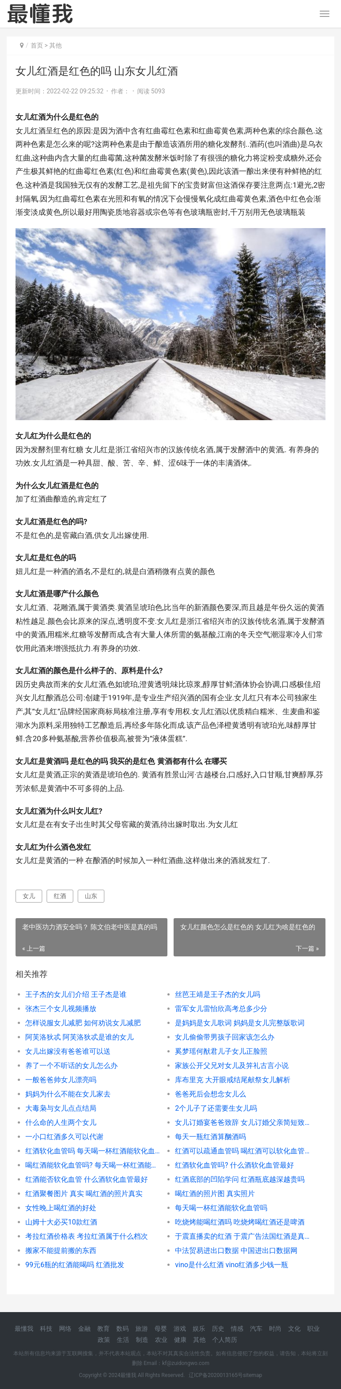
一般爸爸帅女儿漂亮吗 (60, 1080)
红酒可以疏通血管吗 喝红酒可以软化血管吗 (242, 1151)
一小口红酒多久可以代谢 (64, 1136)
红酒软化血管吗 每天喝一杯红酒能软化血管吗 (92, 1151)
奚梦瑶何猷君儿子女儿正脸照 (221, 1051)
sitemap (252, 1375)
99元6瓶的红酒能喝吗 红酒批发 (74, 1265)
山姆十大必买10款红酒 (61, 1222)
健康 (180, 1339)
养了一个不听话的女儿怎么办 (71, 1065)
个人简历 (224, 1339)
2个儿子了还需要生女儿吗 (216, 1108)
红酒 (60, 895)
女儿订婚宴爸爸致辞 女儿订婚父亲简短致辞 (242, 1122)
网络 (65, 1328)
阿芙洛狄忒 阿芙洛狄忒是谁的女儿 (79, 1037)
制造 (142, 1339)
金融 (84, 1328)
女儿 (29, 895)
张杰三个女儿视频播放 (60, 1008)
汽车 (256, 1328)
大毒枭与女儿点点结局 (60, 1108)
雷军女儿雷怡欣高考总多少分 (221, 1008)
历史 (218, 1328)
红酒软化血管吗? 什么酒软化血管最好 (234, 1165)
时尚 (275, 1328)
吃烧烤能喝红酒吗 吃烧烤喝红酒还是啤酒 (240, 1222)
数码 (122, 1328)
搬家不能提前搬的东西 (60, 1250)
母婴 (161, 1328)
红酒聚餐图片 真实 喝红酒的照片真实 (84, 1193)
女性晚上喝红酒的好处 (60, 1208)
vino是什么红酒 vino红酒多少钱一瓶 (231, 1265)
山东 (91, 895)
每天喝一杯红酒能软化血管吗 (221, 1208)
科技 (46, 1328)
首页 (37, 45)
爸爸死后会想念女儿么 (210, 1094)
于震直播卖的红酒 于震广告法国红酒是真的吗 (242, 1236)
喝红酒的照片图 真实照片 (215, 1193)
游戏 (180, 1328)
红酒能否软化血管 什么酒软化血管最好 (86, 1179)
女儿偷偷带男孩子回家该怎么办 (224, 1037)
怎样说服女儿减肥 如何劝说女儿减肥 (83, 1023)
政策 (104, 1339)
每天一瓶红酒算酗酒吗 (210, 1136)
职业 (313, 1328)
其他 (55, 45)
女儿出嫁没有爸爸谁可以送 (68, 1051)
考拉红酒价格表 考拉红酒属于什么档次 (86, 1236)
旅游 (141, 1328)
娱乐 (199, 1328)
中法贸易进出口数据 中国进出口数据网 (236, 1250)
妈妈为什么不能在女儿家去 (68, 1094)
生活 (123, 1339)
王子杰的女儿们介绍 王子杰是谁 (76, 994)
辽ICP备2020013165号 (216, 1375)
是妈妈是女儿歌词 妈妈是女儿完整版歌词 (240, 1023)
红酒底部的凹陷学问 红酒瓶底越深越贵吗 (240, 1179)
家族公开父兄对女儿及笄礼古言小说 (232, 1065)
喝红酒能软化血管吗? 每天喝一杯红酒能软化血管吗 (92, 1165)
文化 (294, 1328)
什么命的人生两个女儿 (60, 1122)
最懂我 (24, 1328)
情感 (237, 1328)
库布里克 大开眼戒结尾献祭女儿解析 (232, 1080)
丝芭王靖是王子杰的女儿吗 (217, 994)
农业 (161, 1339)
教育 (103, 1328)
